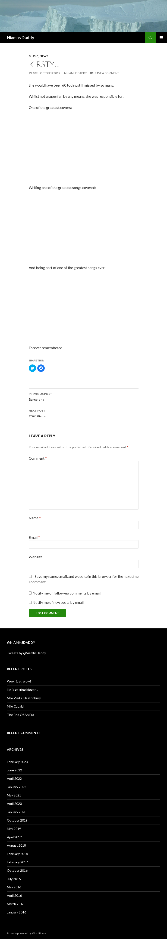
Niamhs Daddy (20, 37)
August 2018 (16, 845)
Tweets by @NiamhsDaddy (26, 653)
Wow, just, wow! (19, 681)
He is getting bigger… (22, 690)
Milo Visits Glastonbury (24, 698)
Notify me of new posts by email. (58, 602)
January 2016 (16, 912)
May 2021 (14, 795)
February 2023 (17, 762)
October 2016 (17, 870)
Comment (38, 458)
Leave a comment (106, 73)
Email (34, 537)
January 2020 (16, 812)
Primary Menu (161, 37)
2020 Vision (84, 413)
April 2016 (14, 895)
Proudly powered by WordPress (26, 933)
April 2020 (14, 804)
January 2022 (16, 787)
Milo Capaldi (15, 706)
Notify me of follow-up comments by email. (66, 593)
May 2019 (14, 829)
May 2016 (14, 887)
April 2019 (14, 837)
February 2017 (17, 862)
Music (33, 56)
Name (35, 518)
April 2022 (14, 778)
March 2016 (15, 904)
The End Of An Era (20, 715)
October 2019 (17, 820)
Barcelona (84, 396)
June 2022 (14, 770)
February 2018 (17, 854)
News (44, 56)
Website (35, 557)
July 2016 (14, 879)
